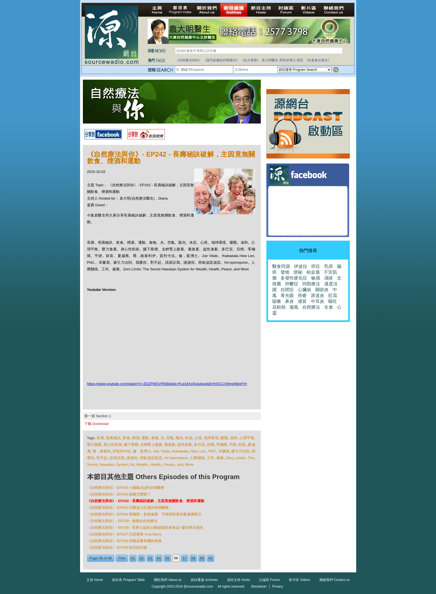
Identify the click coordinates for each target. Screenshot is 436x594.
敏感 (315, 278)
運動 (145, 438)
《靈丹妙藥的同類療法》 (221, 60)
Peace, (169, 464)
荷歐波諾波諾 (151, 458)
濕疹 (328, 278)
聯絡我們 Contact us (334, 580)
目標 (210, 444)
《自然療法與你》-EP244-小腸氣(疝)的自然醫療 (125, 487)
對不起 (102, 458)
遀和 (233, 438)
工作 (210, 458)
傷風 (293, 307)
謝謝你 (132, 458)
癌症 (300, 60)
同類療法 (311, 283)
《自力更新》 (251, 60)
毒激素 (169, 444)
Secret (92, 464)
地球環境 (211, 438)
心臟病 (304, 289)
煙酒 (135, 438)
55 (167, 558)
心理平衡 (246, 438)
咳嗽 (276, 301)
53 (150, 558)
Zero (229, 458)
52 (141, 558)
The (251, 458)
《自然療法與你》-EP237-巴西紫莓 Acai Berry (124, 534)
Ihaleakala (180, 451)
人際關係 (197, 458)
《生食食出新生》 (317, 60)
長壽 (100, 438)
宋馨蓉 (224, 451)
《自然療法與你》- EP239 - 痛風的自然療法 (122, 521)
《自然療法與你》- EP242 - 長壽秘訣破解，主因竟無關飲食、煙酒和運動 (146, 501)
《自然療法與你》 (188, 60)
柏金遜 (313, 272)
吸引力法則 (240, 451)
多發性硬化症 (294, 278)
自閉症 (287, 289)
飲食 (126, 438)
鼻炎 (289, 301)
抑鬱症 (291, 283)
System (122, 464)
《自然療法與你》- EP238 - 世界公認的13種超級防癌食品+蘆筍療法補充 (145, 527)
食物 (154, 438)
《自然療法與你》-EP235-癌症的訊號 (117, 547)
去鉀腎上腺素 (151, 444)
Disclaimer (259, 586)
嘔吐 (332, 301)
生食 (328, 307)
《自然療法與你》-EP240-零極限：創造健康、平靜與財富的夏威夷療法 (144, 514)
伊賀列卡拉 (122, 451)
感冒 (302, 301)
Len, (202, 451)
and (180, 464)
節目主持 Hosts (238, 580)
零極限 (221, 444)
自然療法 (311, 307)
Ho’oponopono (176, 458)
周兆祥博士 (287, 60)
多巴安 (199, 444)
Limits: (241, 458)
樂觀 (224, 438)
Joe (156, 451)
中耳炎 (317, 301)
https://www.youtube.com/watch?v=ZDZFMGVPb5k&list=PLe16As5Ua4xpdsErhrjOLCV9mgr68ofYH (167, 384)
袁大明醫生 (270, 60)
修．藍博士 (142, 451)
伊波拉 (300, 266)
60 (210, 558)
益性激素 (184, 444)
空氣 (170, 438)
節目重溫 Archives (204, 580)
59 (202, 558)
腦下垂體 (131, 444)
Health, (156, 464)
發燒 (285, 272)
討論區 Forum (269, 580)
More (189, 464)
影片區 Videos (299, 580)
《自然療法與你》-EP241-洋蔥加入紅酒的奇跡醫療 (128, 507)
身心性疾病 (112, 444)
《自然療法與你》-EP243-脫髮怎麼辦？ (119, 494)
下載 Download (96, 424)
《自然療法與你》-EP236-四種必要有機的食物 (124, 541)
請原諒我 (117, 458)
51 (133, 558)
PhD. (213, 451)
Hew (193, 451)
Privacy (277, 586)
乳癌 (328, 266)
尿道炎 (317, 295)
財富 (242, 444)
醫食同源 (281, 266)
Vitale (165, 451)
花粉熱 (279, 307)
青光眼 (287, 295)
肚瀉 (332, 295)
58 (193, 558)
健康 (220, 458)
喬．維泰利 (102, 451)
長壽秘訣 (113, 438)
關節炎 (322, 289)
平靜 (232, 444)
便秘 (297, 272)
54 (159, 558)
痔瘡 (302, 295)
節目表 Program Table (128, 580)
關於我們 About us (168, 580)
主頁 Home (94, 580)
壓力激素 (94, 444)
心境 (198, 438)
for (132, 464)
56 (176, 558)
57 (185, 558)
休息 (188, 438)
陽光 (179, 438)
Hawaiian (106, 464)
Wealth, (142, 464)
